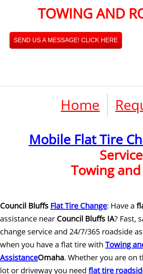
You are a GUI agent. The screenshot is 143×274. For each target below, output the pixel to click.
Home (80, 105)
